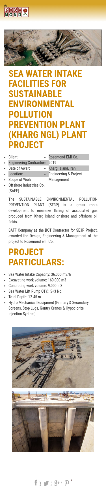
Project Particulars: (36, 257)
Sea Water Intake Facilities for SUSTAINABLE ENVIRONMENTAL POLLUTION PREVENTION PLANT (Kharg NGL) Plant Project (47, 109)
